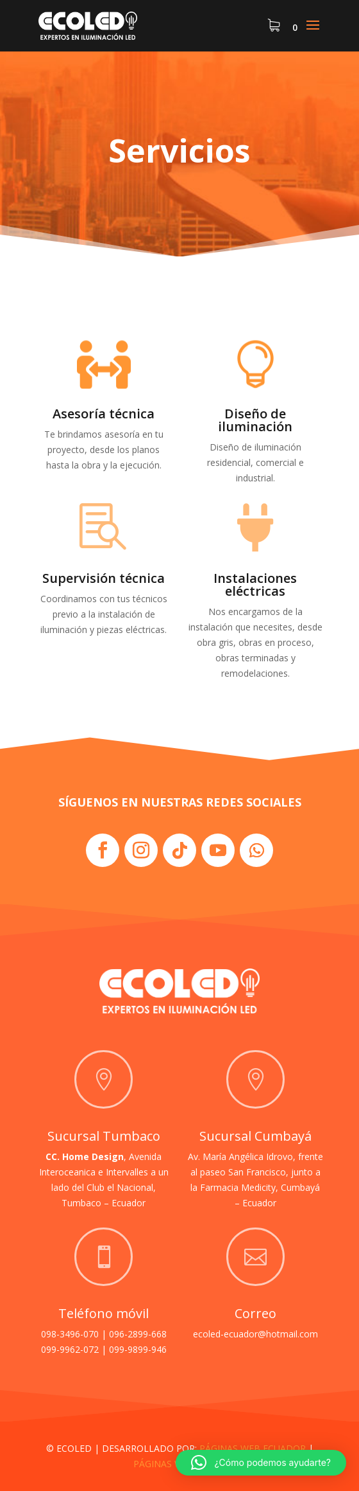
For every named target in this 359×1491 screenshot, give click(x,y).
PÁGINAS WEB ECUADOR (252, 1448)
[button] (261, 1463)
